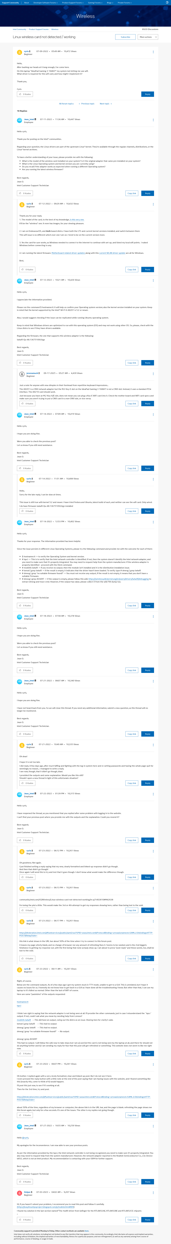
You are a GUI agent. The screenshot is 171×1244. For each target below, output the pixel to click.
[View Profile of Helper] (28, 1192)
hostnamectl (22, 1001)
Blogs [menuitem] (109, 2)
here (87, 1230)
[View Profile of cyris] (27, 51)
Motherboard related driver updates (68, 252)
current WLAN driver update (112, 252)
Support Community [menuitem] (10, 2)
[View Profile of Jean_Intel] (30, 119)
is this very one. (77, 219)
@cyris (25, 1137)
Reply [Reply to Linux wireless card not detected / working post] (147, 94)
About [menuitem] (26, 2)
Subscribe (125, 36)
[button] (153, 52)
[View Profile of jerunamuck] (33, 373)
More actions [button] (146, 36)
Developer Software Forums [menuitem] (45, 2)
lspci (19, 1005)
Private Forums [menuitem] (124, 2)
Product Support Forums (39, 29)
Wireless (54, 29)
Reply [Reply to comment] (147, 193)
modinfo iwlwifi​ (24, 1019)
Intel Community (19, 29)
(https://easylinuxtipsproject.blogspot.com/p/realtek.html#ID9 (45, 1206)
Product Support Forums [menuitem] (72, 2)
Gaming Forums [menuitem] (94, 2)
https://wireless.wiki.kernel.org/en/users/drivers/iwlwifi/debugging (119, 578)
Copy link (132, 193)
